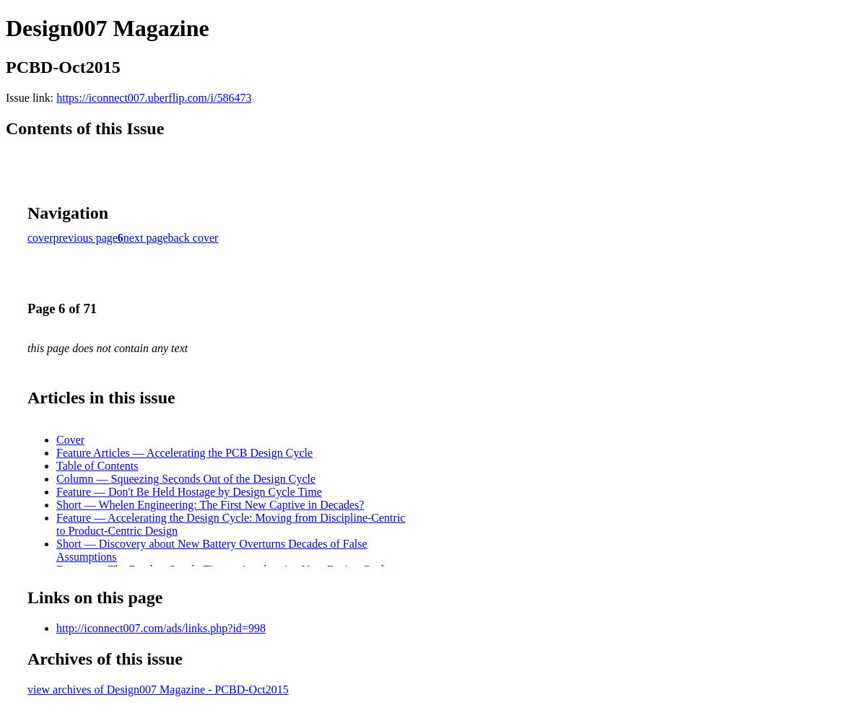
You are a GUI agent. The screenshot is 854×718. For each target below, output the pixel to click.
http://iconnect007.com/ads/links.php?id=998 (161, 628)
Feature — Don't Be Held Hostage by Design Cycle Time (189, 492)
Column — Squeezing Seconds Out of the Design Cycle (185, 479)
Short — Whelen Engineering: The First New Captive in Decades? (210, 505)
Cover (70, 440)
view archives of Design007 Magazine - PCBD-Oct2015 (158, 689)
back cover (193, 238)
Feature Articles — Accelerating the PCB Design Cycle (184, 453)
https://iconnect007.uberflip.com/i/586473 (153, 98)
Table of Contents (97, 466)
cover (40, 238)
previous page (85, 238)
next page (145, 238)
